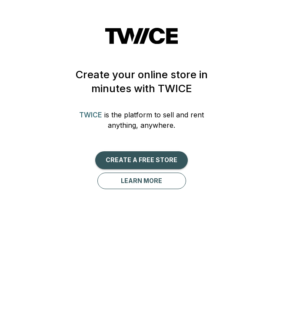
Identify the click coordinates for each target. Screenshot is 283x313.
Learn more (141, 180)
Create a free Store (141, 159)
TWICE (90, 114)
